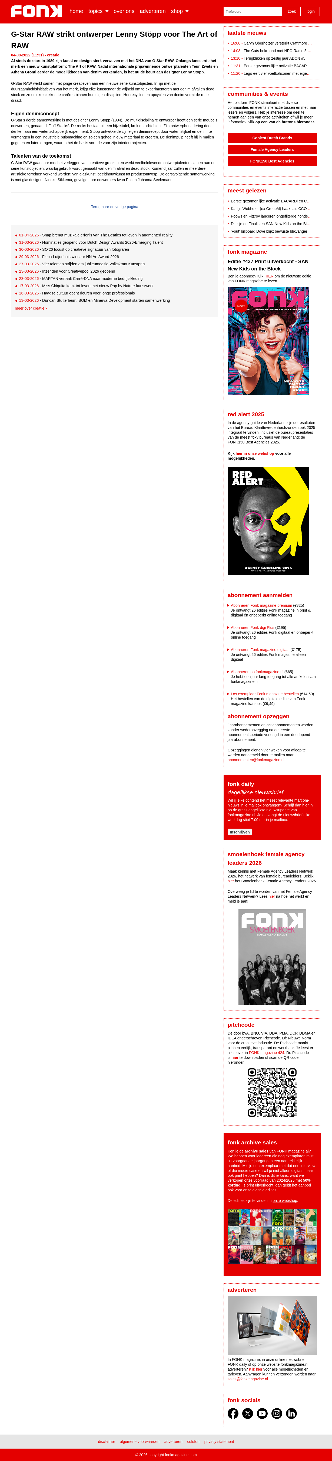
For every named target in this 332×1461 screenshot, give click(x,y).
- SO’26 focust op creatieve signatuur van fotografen (74, 249)
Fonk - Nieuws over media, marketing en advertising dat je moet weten (37, 11)
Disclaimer (106, 1441)
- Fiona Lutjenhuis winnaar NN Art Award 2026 (69, 257)
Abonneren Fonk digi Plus (252, 627)
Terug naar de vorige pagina (114, 207)
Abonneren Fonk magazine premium (261, 605)
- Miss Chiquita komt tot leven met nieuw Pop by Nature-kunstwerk (86, 286)
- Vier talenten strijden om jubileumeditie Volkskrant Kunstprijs (82, 264)
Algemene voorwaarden (140, 1441)
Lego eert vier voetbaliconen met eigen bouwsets (285, 73)
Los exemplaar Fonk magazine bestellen (265, 694)
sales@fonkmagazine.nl (248, 1379)
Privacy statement (219, 1441)
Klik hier (256, 1369)
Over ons (124, 11)
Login (311, 11)
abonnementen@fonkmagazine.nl (256, 760)
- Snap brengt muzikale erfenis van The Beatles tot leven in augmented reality (95, 235)
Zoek (292, 11)
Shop (177, 11)
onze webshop (285, 1200)
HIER (268, 276)
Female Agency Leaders (272, 149)
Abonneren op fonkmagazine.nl (257, 672)
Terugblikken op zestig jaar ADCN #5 (274, 58)
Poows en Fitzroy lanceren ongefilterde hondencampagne (279, 216)
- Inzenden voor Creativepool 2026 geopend (67, 271)
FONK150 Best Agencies (272, 161)
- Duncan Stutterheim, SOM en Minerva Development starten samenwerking (94, 300)
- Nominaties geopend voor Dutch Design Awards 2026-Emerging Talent (91, 242)
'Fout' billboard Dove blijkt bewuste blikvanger (269, 231)
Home (76, 11)
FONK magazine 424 (266, 1052)
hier (305, 805)
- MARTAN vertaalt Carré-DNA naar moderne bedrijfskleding (80, 278)
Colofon (193, 1441)
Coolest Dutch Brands (272, 138)
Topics (95, 11)
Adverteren (153, 11)
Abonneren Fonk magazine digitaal (260, 650)
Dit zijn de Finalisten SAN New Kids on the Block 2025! (277, 224)
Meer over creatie (29, 308)
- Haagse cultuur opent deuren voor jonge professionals (77, 293)
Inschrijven (240, 832)
